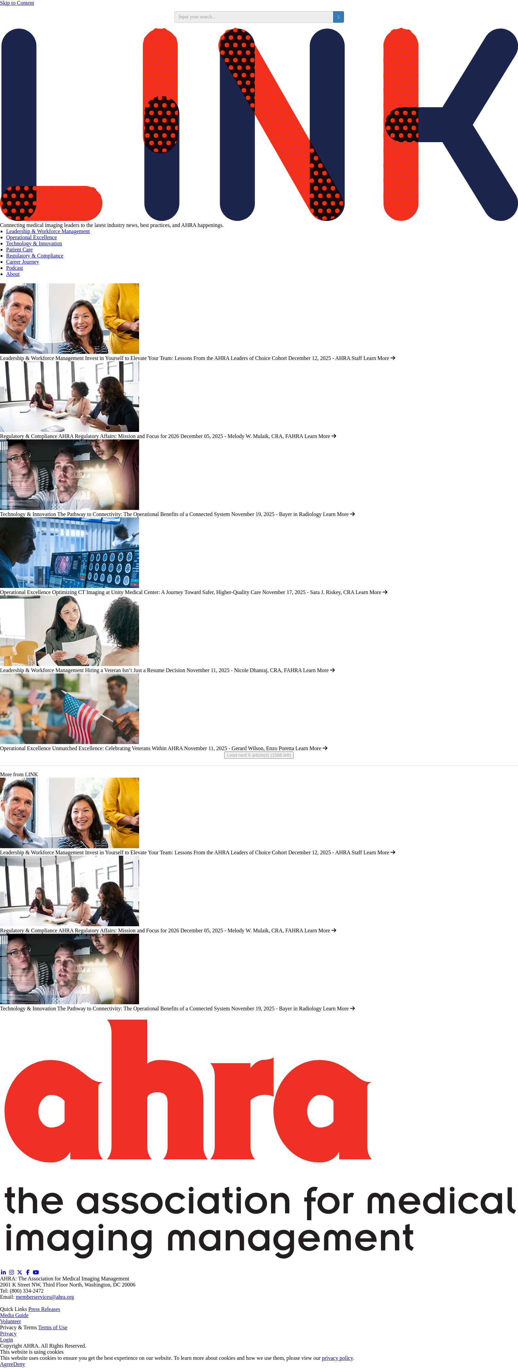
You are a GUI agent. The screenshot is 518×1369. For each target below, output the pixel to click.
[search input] (254, 17)
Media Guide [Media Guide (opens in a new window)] (14, 1315)
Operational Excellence (31, 237)
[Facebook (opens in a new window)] (27, 1272)
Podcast (14, 268)
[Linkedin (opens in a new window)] (3, 1272)
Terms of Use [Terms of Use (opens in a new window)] (53, 1327)
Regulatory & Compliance (34, 256)
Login (6, 1340)
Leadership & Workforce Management (48, 231)
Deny (19, 1364)
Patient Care (19, 249)
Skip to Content (17, 3)
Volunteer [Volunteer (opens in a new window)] (10, 1321)
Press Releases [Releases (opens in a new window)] (44, 1309)
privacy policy (337, 1358)
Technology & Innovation (34, 243)
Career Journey (22, 262)
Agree (6, 1364)
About (13, 274)
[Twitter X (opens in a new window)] (19, 1272)
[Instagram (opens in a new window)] (11, 1272)
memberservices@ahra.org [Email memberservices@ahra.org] (45, 1297)
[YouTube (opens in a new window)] (36, 1272)
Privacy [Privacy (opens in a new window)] (8, 1333)
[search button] (338, 17)
